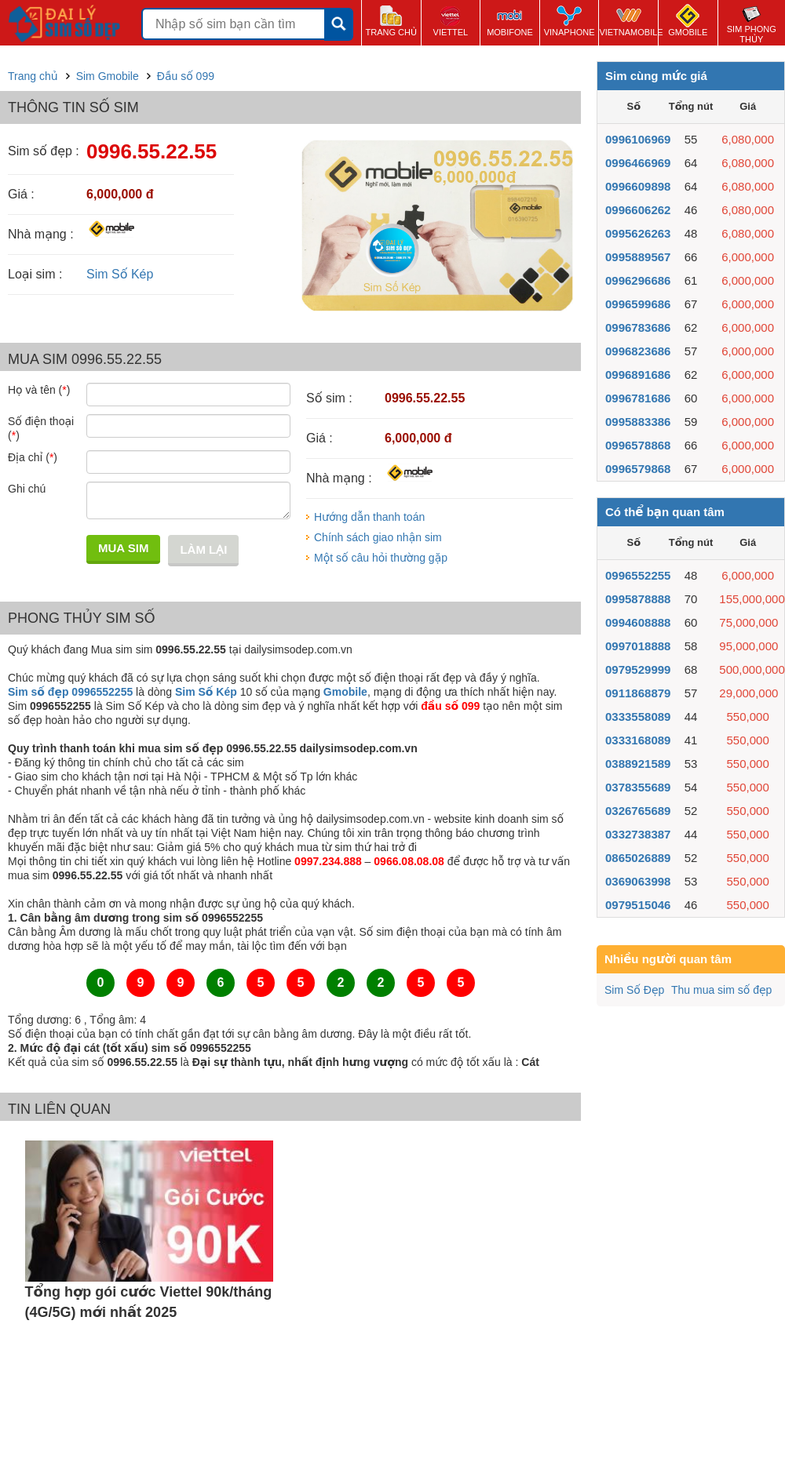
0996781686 (637, 398)
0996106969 (637, 139)
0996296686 (637, 280)
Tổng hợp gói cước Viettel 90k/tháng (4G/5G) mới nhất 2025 (148, 1302)
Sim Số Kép (119, 274)
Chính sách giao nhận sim (378, 537)
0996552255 (637, 575)
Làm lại (203, 549)
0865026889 (637, 857)
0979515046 (637, 904)
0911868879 (637, 693)
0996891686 (637, 374)
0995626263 (637, 233)
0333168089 (637, 740)
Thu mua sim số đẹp (721, 990)
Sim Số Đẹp (634, 990)
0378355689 (637, 787)
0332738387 (637, 834)
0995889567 (637, 257)
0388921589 (637, 763)
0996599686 (637, 304)
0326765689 (637, 810)
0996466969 (637, 162)
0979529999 (637, 669)
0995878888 (637, 599)
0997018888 (637, 646)
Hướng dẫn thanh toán (369, 517)
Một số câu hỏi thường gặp (380, 557)
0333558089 (637, 716)
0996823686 (637, 351)
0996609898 (637, 186)
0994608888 (637, 622)
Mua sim (123, 548)
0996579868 (637, 468)
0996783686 (637, 327)
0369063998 (637, 881)
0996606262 (637, 209)
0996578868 (637, 445)
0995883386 (637, 421)
